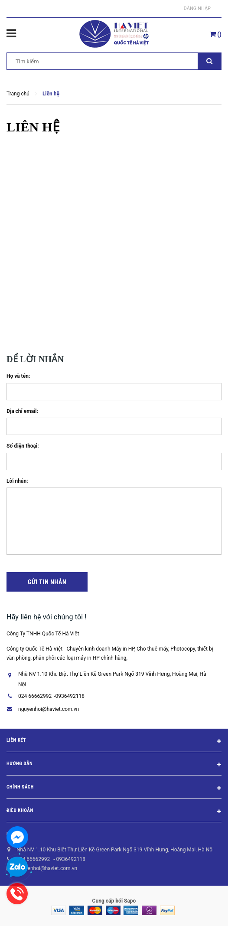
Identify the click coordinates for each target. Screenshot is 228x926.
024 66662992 (35, 696)
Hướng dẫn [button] (114, 765)
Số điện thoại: (23, 446)
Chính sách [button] (114, 788)
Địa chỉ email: (22, 411)
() (215, 34)
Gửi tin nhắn (47, 582)
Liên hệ (15, 834)
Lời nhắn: (17, 481)
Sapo (130, 901)
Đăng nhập (197, 8)
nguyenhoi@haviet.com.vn (48, 709)
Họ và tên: (18, 376)
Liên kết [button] (114, 741)
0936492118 (70, 696)
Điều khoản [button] (114, 811)
